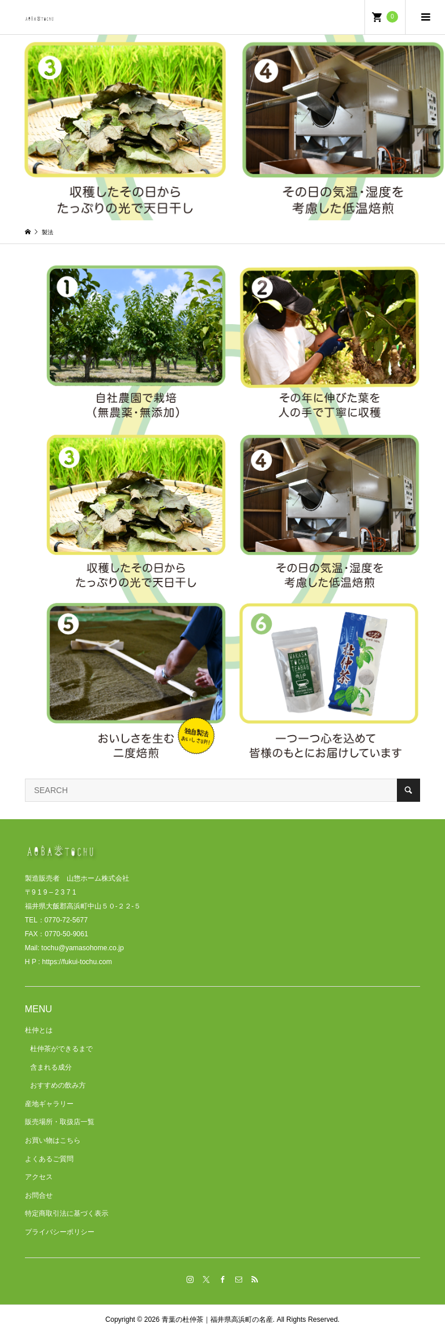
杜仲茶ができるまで (61, 1049)
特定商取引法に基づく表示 (66, 1213)
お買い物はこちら (53, 1140)
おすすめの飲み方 (58, 1085)
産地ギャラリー (49, 1104)
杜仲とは (39, 1030)
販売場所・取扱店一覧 (59, 1122)
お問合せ (39, 1195)
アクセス (39, 1177)
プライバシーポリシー (59, 1232)
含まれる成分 (51, 1067)
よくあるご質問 (49, 1159)
